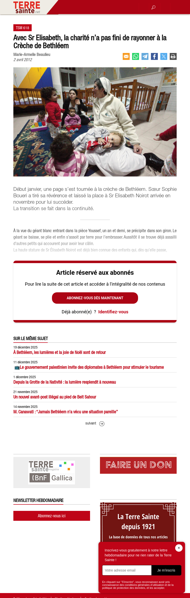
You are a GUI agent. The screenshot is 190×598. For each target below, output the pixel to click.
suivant (90, 423)
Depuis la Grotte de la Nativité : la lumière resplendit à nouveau (64, 382)
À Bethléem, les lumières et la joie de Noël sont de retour (59, 352)
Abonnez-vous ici (52, 515)
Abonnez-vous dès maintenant (95, 298)
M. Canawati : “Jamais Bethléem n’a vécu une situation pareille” (65, 411)
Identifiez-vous (113, 311)
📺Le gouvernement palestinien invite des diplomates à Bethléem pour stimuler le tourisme (88, 367)
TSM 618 (22, 27)
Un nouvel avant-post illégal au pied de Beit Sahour (54, 396)
